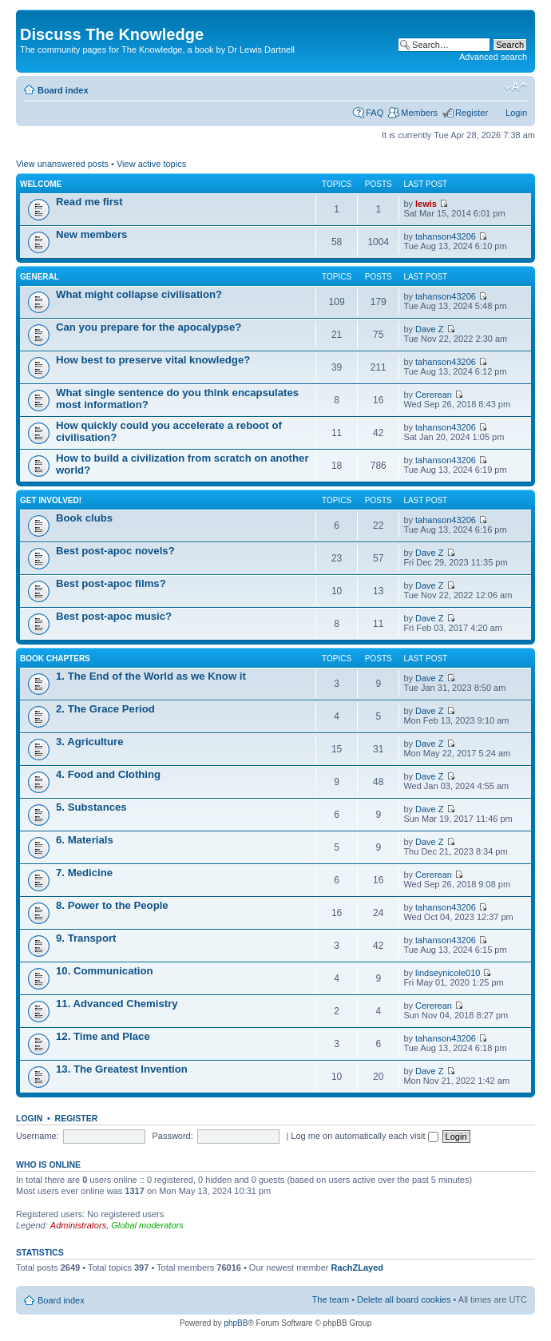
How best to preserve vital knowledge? (153, 360)
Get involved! (50, 500)
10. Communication (104, 971)
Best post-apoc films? (111, 583)
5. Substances (91, 807)
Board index (63, 90)
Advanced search (493, 56)
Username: (37, 1136)
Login (516, 112)
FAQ (374, 112)
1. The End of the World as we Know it (151, 676)
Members (419, 112)
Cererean (433, 394)
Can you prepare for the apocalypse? (148, 327)
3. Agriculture (90, 742)
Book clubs (84, 518)
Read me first (89, 202)
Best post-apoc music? (114, 616)
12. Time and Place (103, 1036)
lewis (426, 203)
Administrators (78, 1225)
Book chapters (55, 658)
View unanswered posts (62, 164)
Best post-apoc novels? (115, 551)
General (39, 276)
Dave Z (429, 329)
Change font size (515, 87)
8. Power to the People (112, 905)
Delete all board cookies (403, 1299)
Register (471, 112)
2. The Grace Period (105, 709)
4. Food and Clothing (108, 774)
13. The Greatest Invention (122, 1069)
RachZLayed (357, 1267)
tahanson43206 (445, 236)
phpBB (236, 1323)
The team (330, 1299)
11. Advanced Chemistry (117, 1004)
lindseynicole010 (447, 973)
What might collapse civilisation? (139, 294)
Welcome (40, 184)
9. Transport (86, 938)
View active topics (151, 164)
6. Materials (84, 840)
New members (91, 234)
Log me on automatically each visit (364, 1136)
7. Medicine (84, 873)
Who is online (48, 1164)
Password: (172, 1136)
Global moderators (147, 1225)
